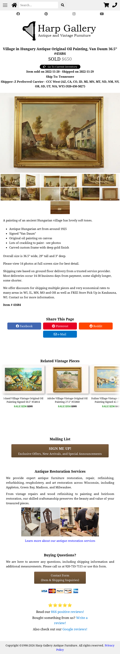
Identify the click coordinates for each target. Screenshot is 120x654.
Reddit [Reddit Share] (95, 326)
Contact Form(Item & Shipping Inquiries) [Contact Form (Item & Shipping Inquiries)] (60, 577)
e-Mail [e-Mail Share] (60, 334)
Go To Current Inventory (60, 66)
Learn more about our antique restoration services (60, 541)
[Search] (38, 5)
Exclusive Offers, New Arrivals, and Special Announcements (60, 451)
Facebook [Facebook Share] (24, 326)
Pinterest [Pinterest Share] (60, 326)
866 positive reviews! (67, 611)
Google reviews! (74, 629)
